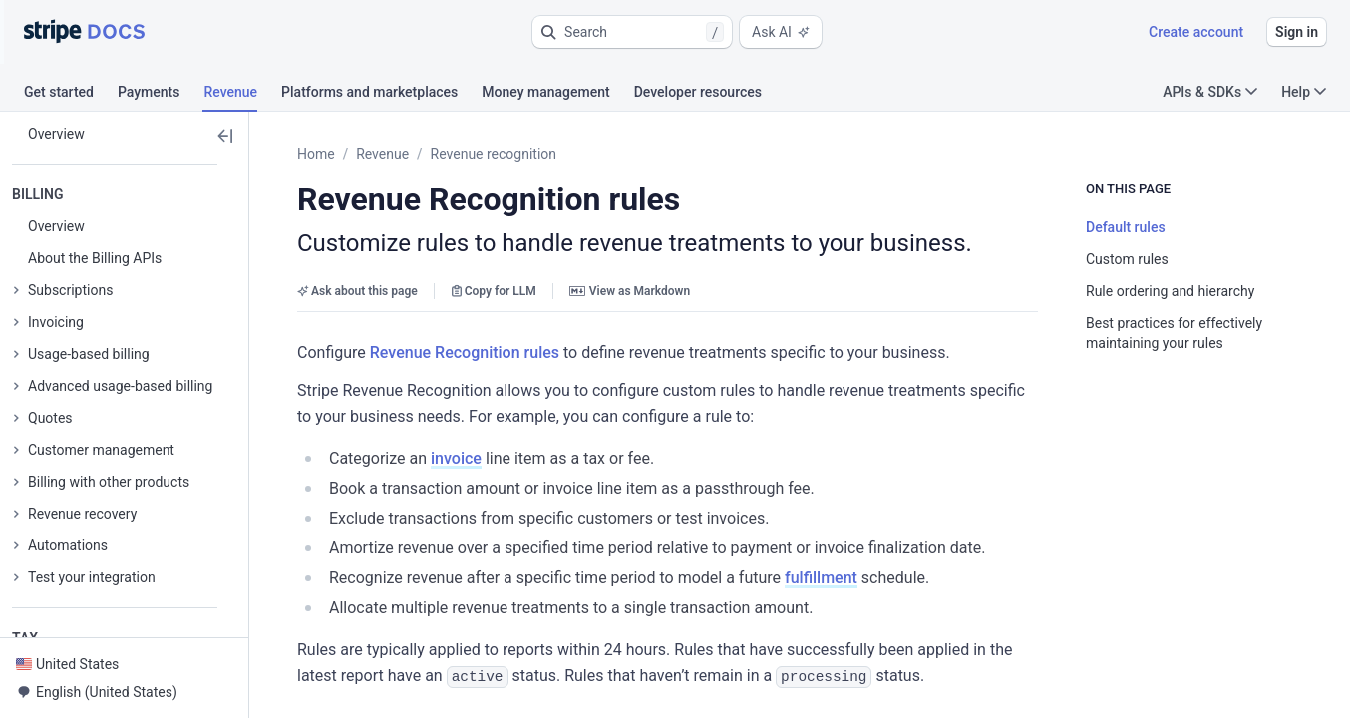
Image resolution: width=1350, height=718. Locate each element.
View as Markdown (629, 291)
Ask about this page (357, 291)
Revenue (382, 154)
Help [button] (1303, 92)
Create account (1196, 32)
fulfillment (821, 577)
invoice (456, 458)
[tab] (71, 95)
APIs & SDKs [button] (1210, 92)
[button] (632, 32)
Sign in (1296, 32)
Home (316, 154)
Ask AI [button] (781, 32)
